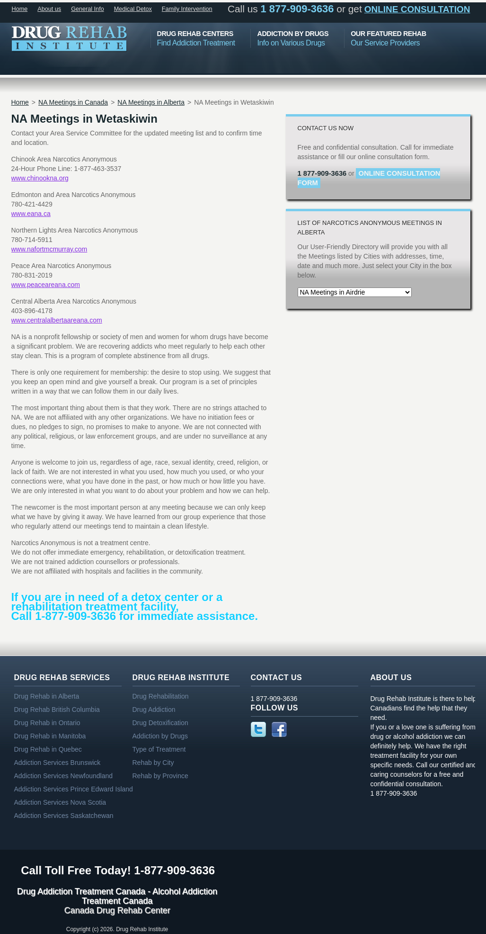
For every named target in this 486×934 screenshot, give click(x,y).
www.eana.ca (31, 213)
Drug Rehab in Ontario (47, 723)
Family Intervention (187, 9)
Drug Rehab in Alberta (47, 696)
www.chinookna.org (40, 178)
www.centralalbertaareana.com (56, 320)
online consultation (417, 9)
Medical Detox (133, 9)
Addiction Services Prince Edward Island (73, 789)
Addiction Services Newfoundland (63, 776)
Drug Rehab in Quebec (48, 749)
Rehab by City (153, 762)
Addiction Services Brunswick (57, 762)
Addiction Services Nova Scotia (60, 802)
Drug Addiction (154, 709)
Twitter (258, 729)
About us (49, 9)
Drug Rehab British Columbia (57, 709)
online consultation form (369, 178)
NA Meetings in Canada (73, 102)
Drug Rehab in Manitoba (50, 736)
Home (20, 9)
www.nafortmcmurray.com (49, 249)
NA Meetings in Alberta (151, 102)
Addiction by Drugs (160, 736)
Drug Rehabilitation (161, 696)
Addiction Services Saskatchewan (64, 815)
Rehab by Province (160, 776)
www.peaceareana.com (45, 284)
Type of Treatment (159, 749)
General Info (87, 9)
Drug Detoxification (160, 723)
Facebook (279, 729)
